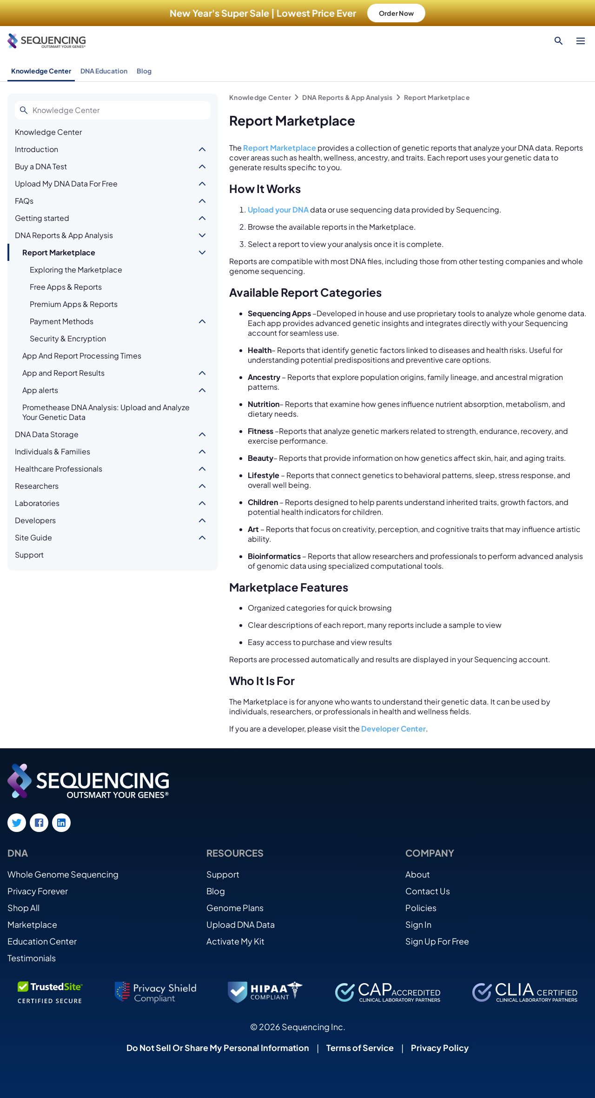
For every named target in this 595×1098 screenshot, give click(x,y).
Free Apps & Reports (66, 287)
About (417, 874)
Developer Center (393, 728)
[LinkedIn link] (61, 822)
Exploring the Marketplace (76, 269)
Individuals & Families (52, 451)
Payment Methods (61, 321)
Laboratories (37, 503)
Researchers (37, 486)
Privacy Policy (440, 1047)
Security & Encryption (68, 338)
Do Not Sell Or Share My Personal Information (217, 1047)
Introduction (36, 149)
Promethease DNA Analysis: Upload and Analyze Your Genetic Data (106, 412)
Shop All (23, 907)
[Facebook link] (39, 822)
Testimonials (31, 957)
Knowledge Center (41, 71)
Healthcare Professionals (58, 468)
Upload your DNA (278, 209)
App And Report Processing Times (81, 355)
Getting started (42, 218)
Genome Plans (235, 907)
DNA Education (103, 71)
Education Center (42, 941)
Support (29, 554)
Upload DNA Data (240, 924)
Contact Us (427, 890)
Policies (420, 907)
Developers (35, 520)
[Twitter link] (16, 822)
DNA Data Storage (47, 434)
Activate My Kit (235, 941)
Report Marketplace (58, 252)
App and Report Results (63, 373)
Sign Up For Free (437, 941)
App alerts (40, 390)
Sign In (418, 924)
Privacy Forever (37, 890)
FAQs (24, 201)
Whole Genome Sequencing (63, 874)
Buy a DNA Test (41, 166)
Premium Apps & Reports (74, 304)
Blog (144, 71)
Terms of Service (360, 1047)
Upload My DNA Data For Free (66, 183)
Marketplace (32, 924)
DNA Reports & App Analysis (64, 235)
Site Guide (33, 537)
